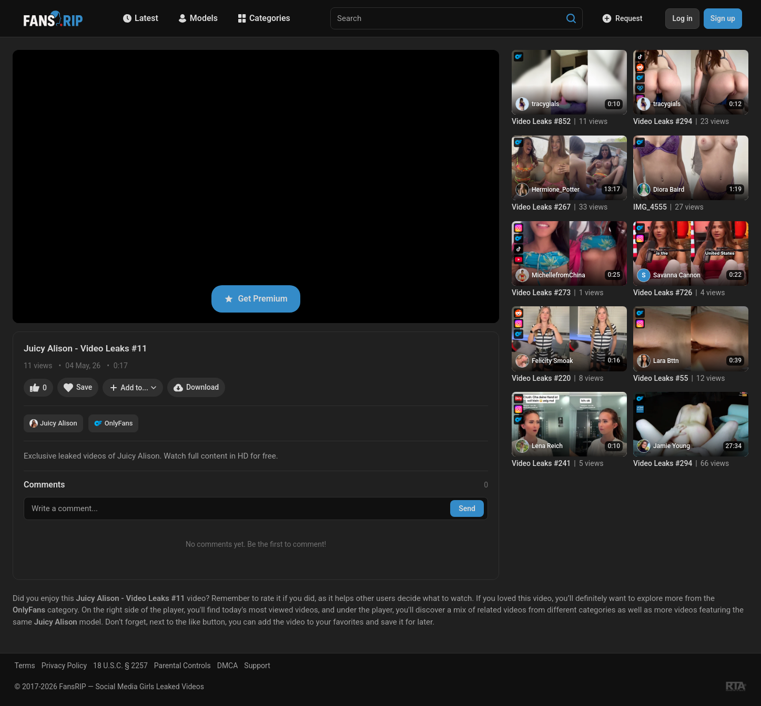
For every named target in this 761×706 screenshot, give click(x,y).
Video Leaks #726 (662, 292)
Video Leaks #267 (541, 207)
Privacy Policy (64, 665)
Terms (25, 665)
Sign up (723, 18)
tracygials (545, 104)
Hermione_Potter (556, 189)
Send (467, 508)
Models (198, 18)
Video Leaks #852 (541, 121)
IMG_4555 (650, 207)
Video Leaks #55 (660, 378)
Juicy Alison (53, 423)
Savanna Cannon (677, 275)
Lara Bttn (666, 361)
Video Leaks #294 (662, 121)
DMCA (227, 665)
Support (257, 665)
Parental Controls (182, 665)
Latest (140, 18)
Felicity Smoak (552, 361)
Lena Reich (547, 446)
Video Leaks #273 (541, 292)
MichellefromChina (558, 275)
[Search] (571, 18)
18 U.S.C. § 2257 (120, 665)
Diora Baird (668, 189)
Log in (682, 18)
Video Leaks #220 (541, 378)
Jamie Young (671, 446)
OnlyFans (113, 423)
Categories (264, 18)
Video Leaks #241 (541, 463)
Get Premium (255, 299)
